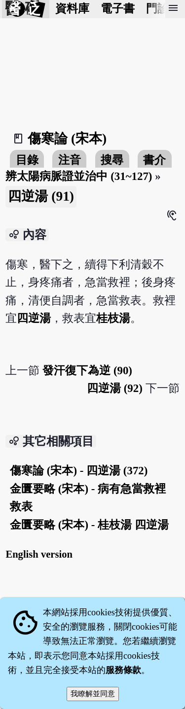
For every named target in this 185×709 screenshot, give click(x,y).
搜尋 (112, 160)
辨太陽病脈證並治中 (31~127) (78, 176)
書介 (154, 160)
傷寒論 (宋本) (67, 138)
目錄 (27, 160)
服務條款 (123, 670)
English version (39, 554)
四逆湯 (34, 318)
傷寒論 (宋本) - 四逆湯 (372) (79, 470)
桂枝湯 (113, 318)
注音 (69, 160)
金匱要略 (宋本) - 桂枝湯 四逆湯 (89, 525)
